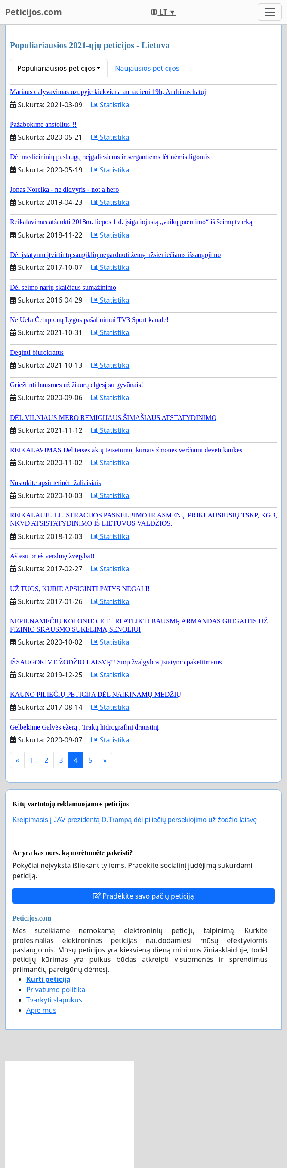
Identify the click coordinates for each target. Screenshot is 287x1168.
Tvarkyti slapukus (54, 1000)
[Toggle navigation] (270, 12)
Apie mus (41, 1010)
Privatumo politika (55, 989)
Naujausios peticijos (147, 68)
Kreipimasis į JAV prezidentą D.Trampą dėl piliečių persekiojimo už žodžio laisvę (134, 820)
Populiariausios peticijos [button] (56, 68)
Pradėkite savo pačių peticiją (143, 896)
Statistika (110, 105)
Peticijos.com (33, 12)
